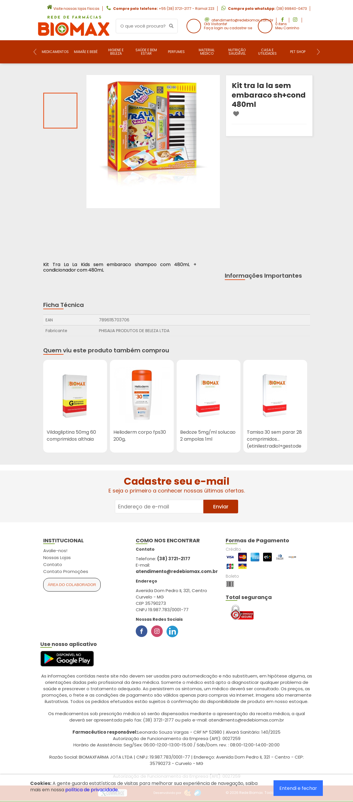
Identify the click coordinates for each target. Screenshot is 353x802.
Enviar (221, 506)
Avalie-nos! (55, 551)
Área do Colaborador (72, 585)
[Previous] (35, 52)
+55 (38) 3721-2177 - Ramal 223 (186, 8)
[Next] (318, 52)
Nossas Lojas (57, 557)
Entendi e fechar (298, 788)
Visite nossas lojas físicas (76, 8)
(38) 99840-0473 (291, 8)
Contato (52, 564)
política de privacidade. (92, 789)
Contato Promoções (65, 571)
